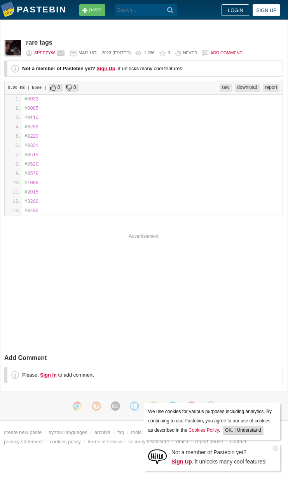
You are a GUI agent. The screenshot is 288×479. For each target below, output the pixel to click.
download (247, 87)
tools (136, 432)
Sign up (266, 10)
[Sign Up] (157, 456)
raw (225, 87)
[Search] (170, 10)
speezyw (44, 52)
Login (235, 10)
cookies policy (65, 441)
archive (102, 432)
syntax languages (68, 432)
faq (120, 432)
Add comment (226, 52)
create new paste (23, 432)
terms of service (105, 441)
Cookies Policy (204, 430)
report (271, 87)
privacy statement (23, 441)
